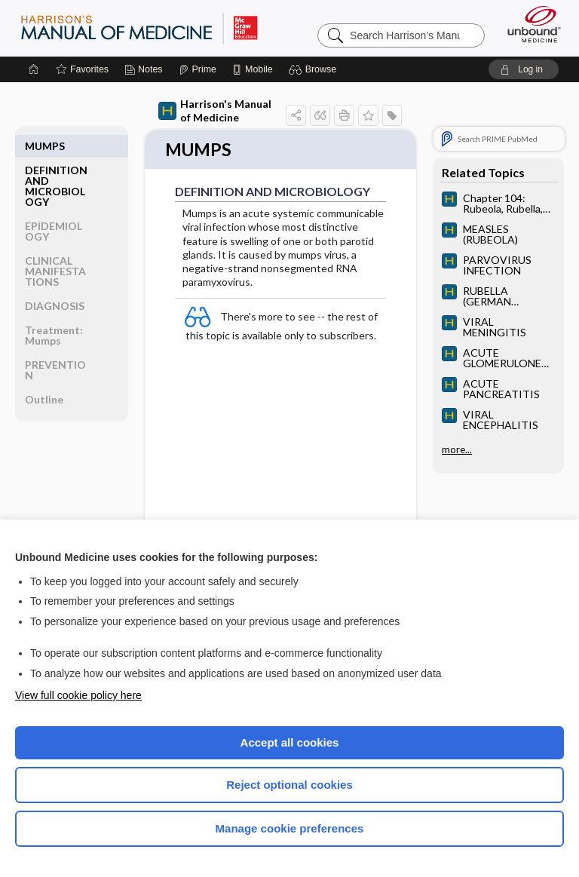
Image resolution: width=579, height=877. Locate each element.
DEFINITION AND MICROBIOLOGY (56, 162)
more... (457, 449)
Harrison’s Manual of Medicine (139, 28)
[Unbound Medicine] (529, 24)
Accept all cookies (289, 742)
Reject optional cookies (289, 784)
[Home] (34, 69)
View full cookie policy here (78, 695)
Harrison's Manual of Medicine (214, 110)
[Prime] (197, 69)
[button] (315, 69)
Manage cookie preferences (290, 828)
